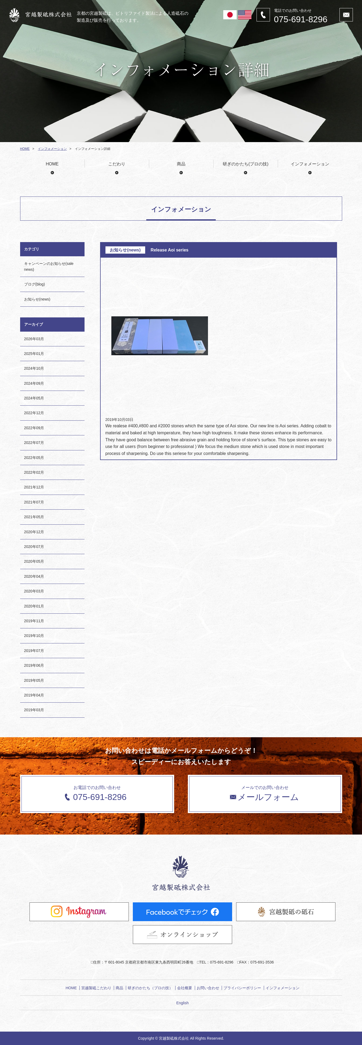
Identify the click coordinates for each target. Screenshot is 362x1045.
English (182, 1003)
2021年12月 (34, 487)
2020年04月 (34, 576)
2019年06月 (34, 665)
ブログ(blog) (34, 284)
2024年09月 (34, 383)
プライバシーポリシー (242, 988)
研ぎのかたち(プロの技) (246, 164)
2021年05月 (34, 517)
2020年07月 (34, 546)
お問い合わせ (208, 988)
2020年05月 (34, 561)
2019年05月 (34, 680)
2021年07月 (34, 502)
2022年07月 (34, 442)
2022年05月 (34, 457)
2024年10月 (34, 368)
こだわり (116, 164)
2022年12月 (34, 413)
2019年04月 (34, 695)
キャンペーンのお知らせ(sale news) (49, 266)
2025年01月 (34, 353)
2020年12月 (34, 532)
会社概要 (184, 988)
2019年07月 (34, 651)
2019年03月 (34, 710)
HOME (25, 149)
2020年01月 (34, 606)
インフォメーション (52, 149)
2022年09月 (34, 428)
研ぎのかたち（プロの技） (150, 988)
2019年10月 (34, 635)
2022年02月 (34, 472)
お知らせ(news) (37, 299)
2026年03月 (34, 339)
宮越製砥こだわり (96, 988)
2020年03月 (34, 591)
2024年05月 (34, 398)
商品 (181, 164)
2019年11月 (34, 621)
